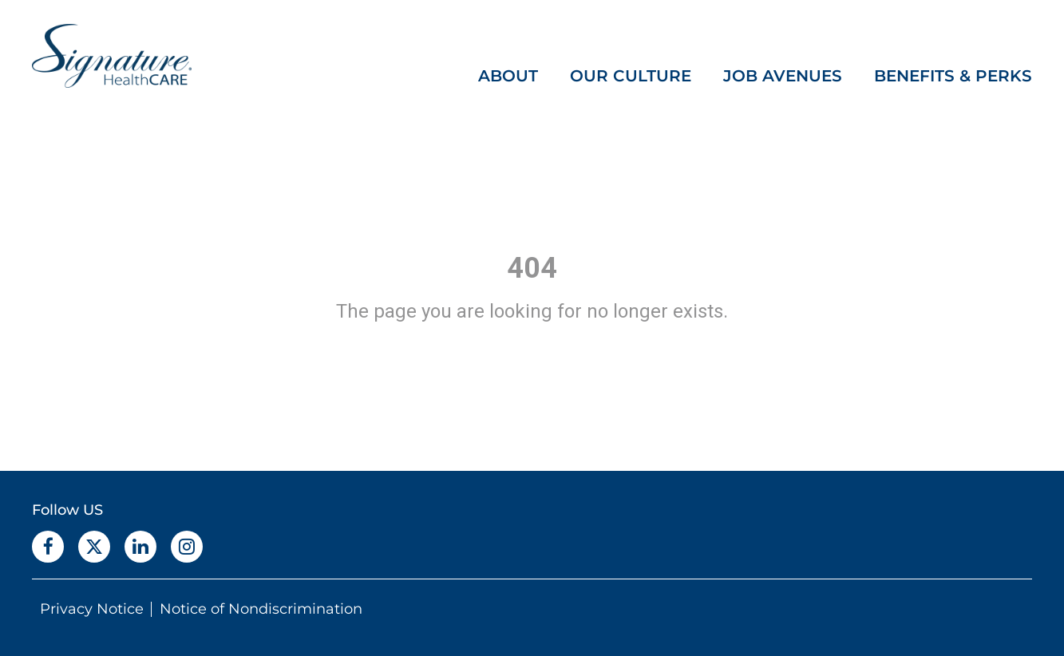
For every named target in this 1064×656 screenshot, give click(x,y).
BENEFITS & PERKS (953, 75)
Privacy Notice (92, 609)
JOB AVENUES (782, 75)
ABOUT (508, 75)
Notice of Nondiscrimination (261, 609)
